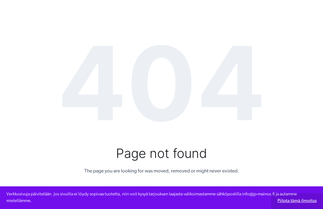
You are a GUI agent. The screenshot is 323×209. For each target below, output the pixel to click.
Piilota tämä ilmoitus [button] (297, 201)
